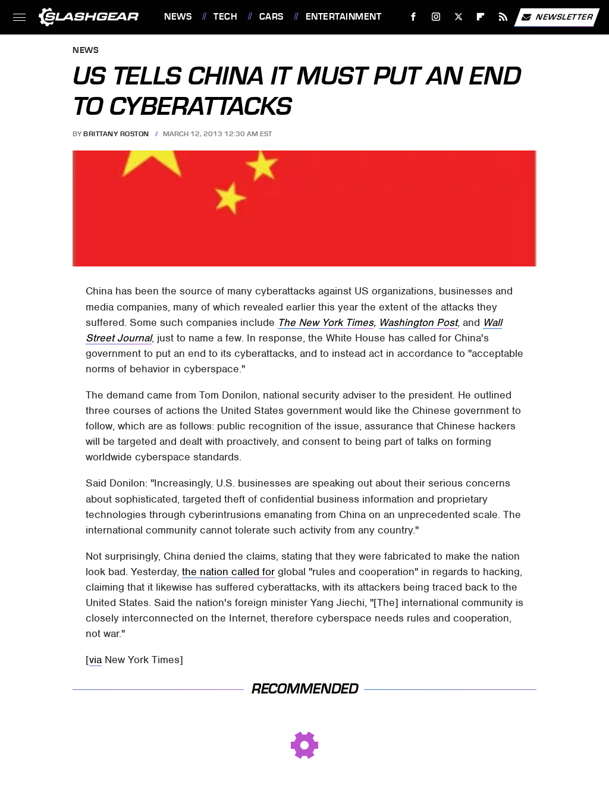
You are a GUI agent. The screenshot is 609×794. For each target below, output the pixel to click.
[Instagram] (436, 17)
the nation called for (228, 571)
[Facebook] (413, 17)
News (178, 16)
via (95, 659)
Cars (271, 16)
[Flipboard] (480, 17)
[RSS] (503, 17)
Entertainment (344, 16)
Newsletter (556, 17)
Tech (225, 16)
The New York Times (325, 322)
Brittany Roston (116, 134)
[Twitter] (458, 17)
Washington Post (418, 322)
